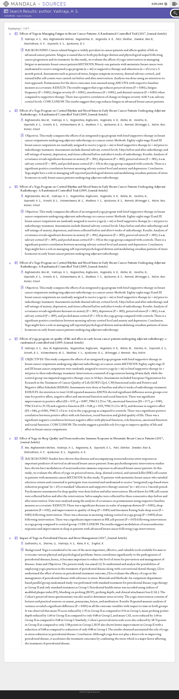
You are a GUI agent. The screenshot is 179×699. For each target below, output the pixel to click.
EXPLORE (160, 4)
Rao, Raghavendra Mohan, (59, 39)
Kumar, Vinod (32, 129)
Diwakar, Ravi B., (144, 39)
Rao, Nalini (138, 352)
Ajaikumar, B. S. (76, 43)
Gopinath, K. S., (56, 43)
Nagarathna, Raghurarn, (84, 120)
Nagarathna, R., (85, 39)
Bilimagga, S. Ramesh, (118, 352)
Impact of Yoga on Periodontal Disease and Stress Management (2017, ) (73, 538)
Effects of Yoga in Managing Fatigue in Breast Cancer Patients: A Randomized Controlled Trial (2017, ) (93, 33)
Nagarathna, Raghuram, (84, 348)
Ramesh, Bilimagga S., (138, 124)
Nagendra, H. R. (77, 452)
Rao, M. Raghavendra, (56, 348)
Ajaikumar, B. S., (114, 124)
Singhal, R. (97, 543)
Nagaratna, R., (84, 447)
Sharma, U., (50, 543)
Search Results (24, 16)
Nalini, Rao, (159, 124)
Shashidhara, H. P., (35, 43)
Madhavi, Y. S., (94, 124)
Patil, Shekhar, (124, 39)
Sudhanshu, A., (34, 543)
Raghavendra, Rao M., (38, 120)
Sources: (10, 16)
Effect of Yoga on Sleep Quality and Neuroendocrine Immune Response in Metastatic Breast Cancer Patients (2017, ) (92, 440)
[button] (174, 4)
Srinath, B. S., (51, 124)
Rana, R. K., (84, 543)
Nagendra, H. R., (105, 39)
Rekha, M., (126, 120)
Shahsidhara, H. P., (35, 452)
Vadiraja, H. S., (34, 39)
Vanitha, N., (141, 120)
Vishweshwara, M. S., (72, 124)
